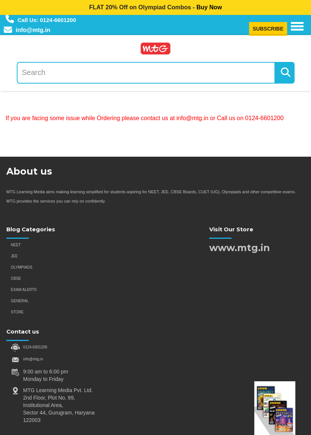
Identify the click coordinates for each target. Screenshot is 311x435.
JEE (14, 256)
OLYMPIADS (21, 267)
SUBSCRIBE (268, 29)
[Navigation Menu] (297, 26)
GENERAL (20, 301)
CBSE (16, 278)
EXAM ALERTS (24, 290)
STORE (17, 312)
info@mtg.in (33, 359)
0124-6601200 (35, 347)
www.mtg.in (239, 247)
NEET (16, 245)
